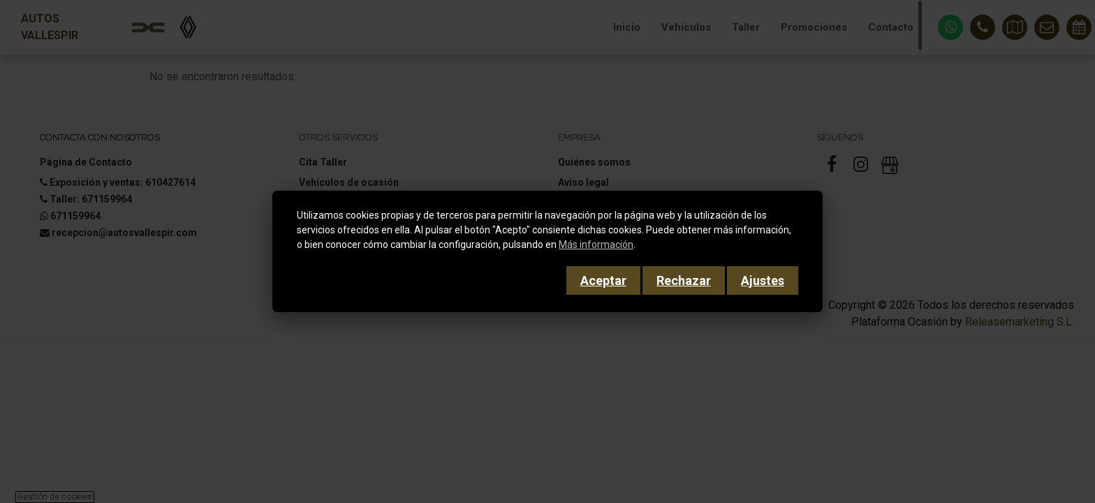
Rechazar (683, 280)
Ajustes (762, 280)
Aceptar (603, 280)
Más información (596, 244)
